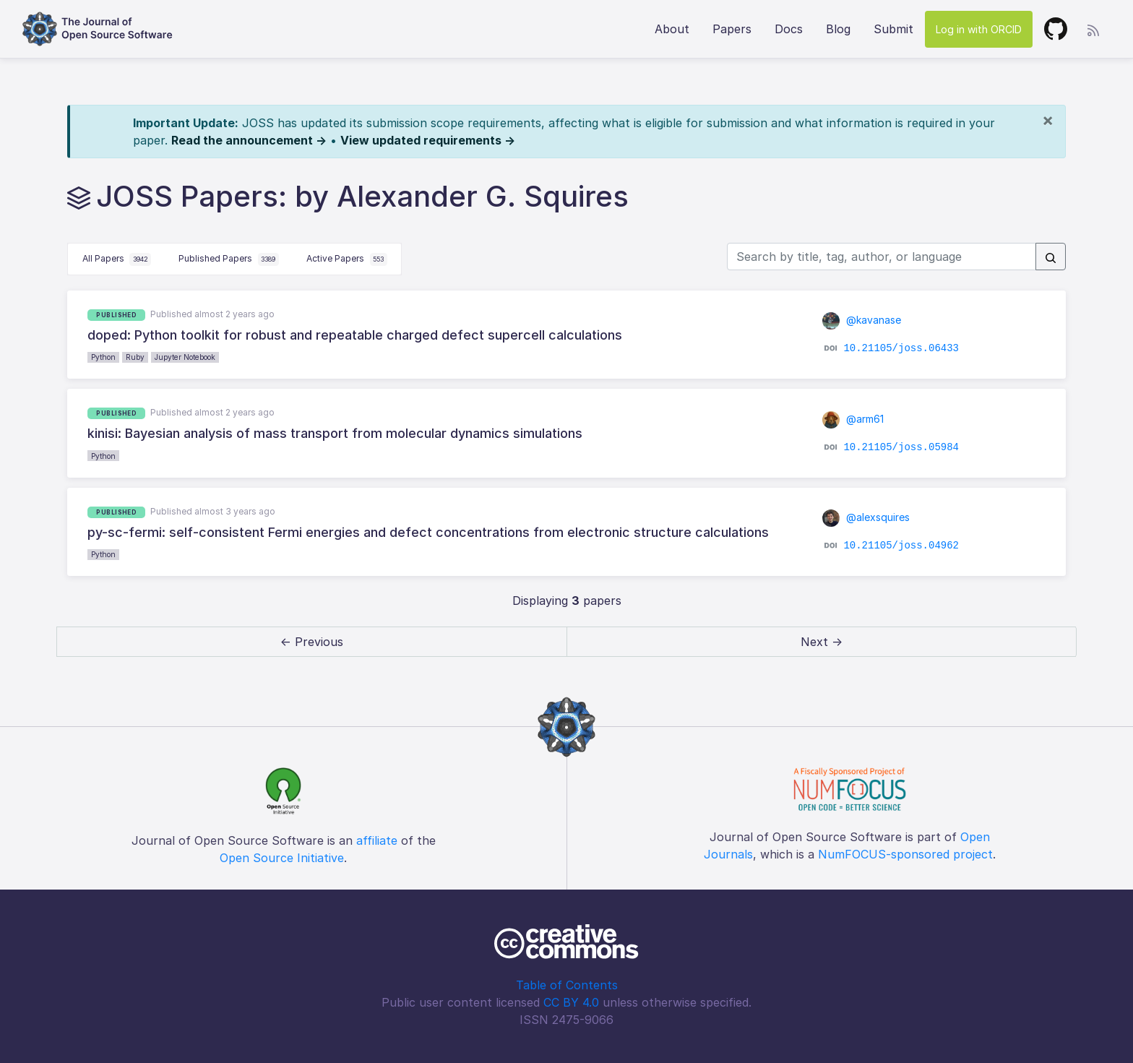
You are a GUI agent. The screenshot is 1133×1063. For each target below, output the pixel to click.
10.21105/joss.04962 (901, 545)
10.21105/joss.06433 (901, 348)
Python (103, 357)
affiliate (376, 840)
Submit (893, 29)
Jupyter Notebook (185, 357)
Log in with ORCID (979, 29)
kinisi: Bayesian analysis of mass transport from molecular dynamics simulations (334, 433)
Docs (789, 29)
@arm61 (853, 419)
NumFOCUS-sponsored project (905, 854)
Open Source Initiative (282, 858)
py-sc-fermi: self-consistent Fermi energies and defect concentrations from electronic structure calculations (428, 532)
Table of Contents (567, 985)
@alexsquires (866, 517)
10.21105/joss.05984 (901, 446)
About (672, 29)
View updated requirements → (427, 140)
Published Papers (228, 259)
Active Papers (346, 259)
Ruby (135, 357)
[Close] (1048, 120)
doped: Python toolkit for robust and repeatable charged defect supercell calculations (354, 335)
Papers (731, 29)
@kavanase (862, 320)
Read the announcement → (249, 140)
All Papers (117, 259)
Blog (838, 29)
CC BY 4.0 (571, 1002)
